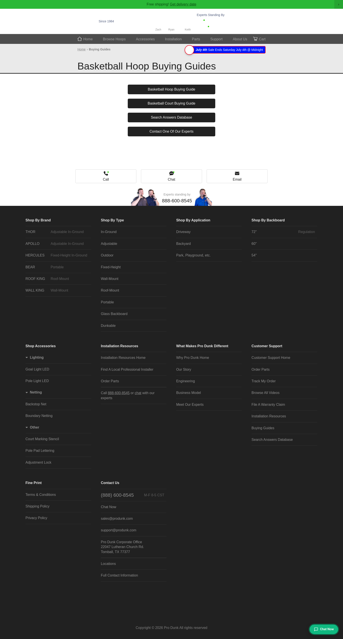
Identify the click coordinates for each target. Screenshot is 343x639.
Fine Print (34, 483)
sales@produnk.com (117, 518)
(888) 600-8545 (132, 495)
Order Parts (110, 381)
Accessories (145, 39)
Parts (196, 39)
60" (254, 244)
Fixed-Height (111, 267)
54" (254, 255)
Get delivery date (183, 4)
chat (138, 393)
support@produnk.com (118, 530)
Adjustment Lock (38, 462)
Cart (262, 39)
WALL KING (57, 290)
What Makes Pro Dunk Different (202, 346)
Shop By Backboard (268, 220)
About (240, 39)
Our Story (183, 369)
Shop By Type (112, 220)
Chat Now (218, 27)
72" (283, 232)
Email (237, 179)
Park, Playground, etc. (193, 255)
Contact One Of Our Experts (172, 131)
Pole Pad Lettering (40, 450)
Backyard (183, 244)
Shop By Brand (38, 220)
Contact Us (110, 483)
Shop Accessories (41, 346)
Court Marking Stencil (42, 439)
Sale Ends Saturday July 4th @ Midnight (226, 49)
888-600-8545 (220, 21)
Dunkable (108, 326)
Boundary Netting (39, 416)
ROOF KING (57, 278)
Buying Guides (263, 428)
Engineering (185, 381)
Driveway (183, 232)
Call (106, 179)
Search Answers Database (171, 117)
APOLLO (57, 243)
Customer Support (267, 346)
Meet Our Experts (189, 404)
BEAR (57, 267)
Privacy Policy (36, 518)
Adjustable (109, 244)
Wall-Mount (109, 279)
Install (173, 39)
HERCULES (57, 255)
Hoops (114, 39)
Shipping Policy (37, 506)
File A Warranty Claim (268, 404)
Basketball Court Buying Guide (171, 103)
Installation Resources (119, 346)
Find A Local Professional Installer (127, 369)
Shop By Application (193, 220)
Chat (171, 179)
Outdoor (107, 255)
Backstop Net (36, 404)
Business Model (188, 393)
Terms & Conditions (41, 495)
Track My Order (264, 381)
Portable (107, 302)
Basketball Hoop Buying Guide (171, 89)
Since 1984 (106, 21)
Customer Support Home (271, 358)
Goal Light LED (37, 369)
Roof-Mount (110, 290)
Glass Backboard (114, 314)
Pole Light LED (37, 381)
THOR (57, 232)
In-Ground (109, 232)
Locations (108, 564)
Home (88, 39)
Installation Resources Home (123, 358)
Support (216, 39)
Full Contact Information (119, 575)
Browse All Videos (266, 393)
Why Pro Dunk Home (192, 358)
